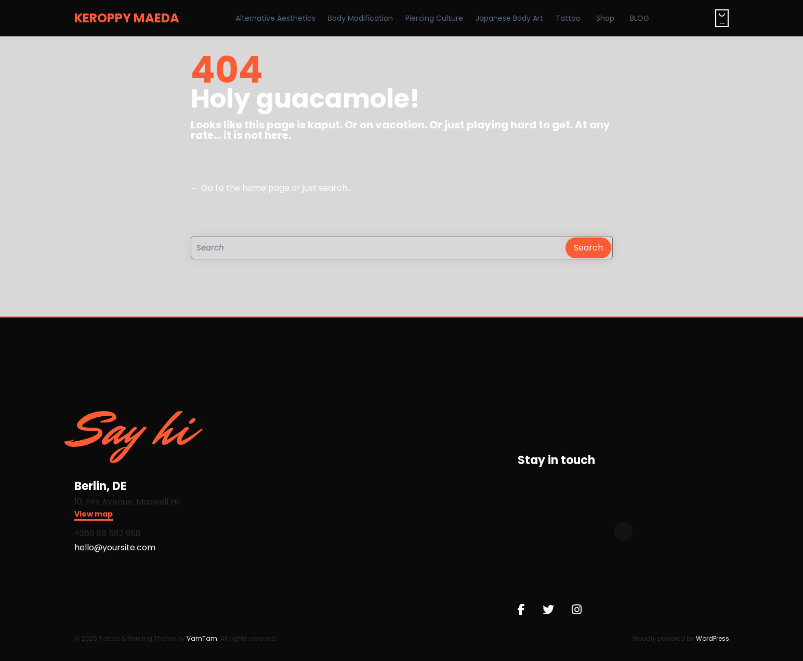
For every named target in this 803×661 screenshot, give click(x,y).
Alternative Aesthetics (275, 18)
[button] (93, 515)
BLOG (639, 18)
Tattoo (568, 18)
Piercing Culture (434, 18)
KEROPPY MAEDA (126, 18)
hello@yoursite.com (114, 547)
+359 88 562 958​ (107, 533)
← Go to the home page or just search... (271, 188)
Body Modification (360, 18)
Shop (605, 18)
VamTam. (203, 638)
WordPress (712, 638)
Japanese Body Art (509, 18)
